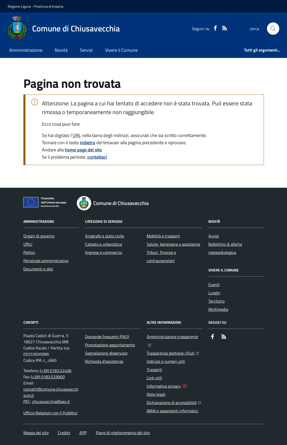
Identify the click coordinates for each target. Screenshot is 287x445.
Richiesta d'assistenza (104, 361)
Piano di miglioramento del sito (123, 433)
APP (83, 433)
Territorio (216, 301)
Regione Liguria (19, 6)
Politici (29, 252)
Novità (61, 50)
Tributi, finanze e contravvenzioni (161, 256)
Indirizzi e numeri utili (166, 361)
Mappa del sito (36, 433)
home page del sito (83, 149)
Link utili (154, 378)
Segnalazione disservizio (106, 353)
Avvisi (213, 236)
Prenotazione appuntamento (110, 345)
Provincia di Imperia (48, 6)
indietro (87, 142)
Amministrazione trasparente (174, 336)
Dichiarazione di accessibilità (174, 402)
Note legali (156, 394)
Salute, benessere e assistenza (173, 244)
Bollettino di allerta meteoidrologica (225, 248)
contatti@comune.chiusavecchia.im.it (50, 392)
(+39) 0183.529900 (48, 377)
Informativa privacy (164, 386)
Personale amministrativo (45, 261)
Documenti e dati (38, 269)
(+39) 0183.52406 (55, 370)
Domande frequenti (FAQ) (107, 336)
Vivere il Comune (121, 50)
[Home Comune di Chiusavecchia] (64, 28)
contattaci (97, 156)
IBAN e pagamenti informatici (172, 411)
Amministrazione (25, 50)
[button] (273, 28)
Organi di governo (38, 236)
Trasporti (154, 369)
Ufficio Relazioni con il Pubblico (50, 413)
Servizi (86, 50)
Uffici (27, 244)
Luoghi (214, 293)
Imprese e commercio (103, 252)
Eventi (214, 284)
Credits (64, 433)
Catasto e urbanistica (103, 244)
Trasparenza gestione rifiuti (173, 352)
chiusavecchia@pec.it (51, 401)
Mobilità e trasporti (163, 236)
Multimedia (218, 309)
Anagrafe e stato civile (104, 236)
